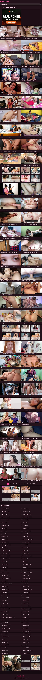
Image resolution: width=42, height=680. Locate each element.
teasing (26, 600)
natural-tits (27, 531)
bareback (5, 525)
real (25, 567)
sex (25, 581)
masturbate (27, 514)
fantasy (5, 589)
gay (4, 600)
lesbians (5, 653)
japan (5, 634)
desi (4, 562)
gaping (5, 598)
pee (25, 562)
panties (26, 553)
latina (5, 648)
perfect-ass (27, 564)
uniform (26, 612)
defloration (6, 556)
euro (4, 570)
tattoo (26, 598)
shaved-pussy (27, 589)
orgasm (26, 548)
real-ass (26, 570)
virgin (26, 620)
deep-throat (6, 550)
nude (25, 536)
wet (25, 628)
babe (4, 523)
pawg (25, 559)
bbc (4, 528)
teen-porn (27, 606)
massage (26, 511)
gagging (5, 592)
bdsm (5, 534)
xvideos (26, 642)
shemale (26, 592)
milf (25, 523)
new (25, 534)
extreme (5, 575)
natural (26, 528)
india (4, 620)
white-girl (27, 634)
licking (26, 509)
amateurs (6, 511)
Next (33, 483)
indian (5, 623)
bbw (4, 531)
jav (4, 639)
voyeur (26, 623)
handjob (5, 612)
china (5, 548)
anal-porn (6, 517)
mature (26, 520)
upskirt (26, 614)
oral (25, 545)
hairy (5, 606)
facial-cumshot (7, 584)
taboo (26, 595)
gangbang (6, 595)
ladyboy (5, 645)
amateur (6, 509)
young (26, 648)
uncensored (27, 609)
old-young (27, 542)
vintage (26, 617)
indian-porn (6, 626)
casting (5, 539)
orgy (25, 550)
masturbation (27, 517)
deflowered (6, 559)
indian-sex (6, 628)
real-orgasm (27, 573)
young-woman (28, 651)
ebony (5, 564)
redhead (26, 578)
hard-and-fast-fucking (8, 617)
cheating (5, 542)
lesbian (5, 651)
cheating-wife (6, 545)
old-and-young (28, 539)
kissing (5, 642)
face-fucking (6, 578)
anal (5, 514)
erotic (5, 567)
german (5, 603)
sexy (25, 584)
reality (26, 575)
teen (26, 603)
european (5, 573)
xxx (25, 645)
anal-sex (5, 520)
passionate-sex (27, 556)
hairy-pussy (6, 609)
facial (5, 581)
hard (5, 614)
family (5, 587)
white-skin (27, 637)
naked (26, 525)
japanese (5, 637)
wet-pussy (27, 631)
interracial (6, 631)
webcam (26, 626)
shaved (26, 587)
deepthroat (6, 553)
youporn (26, 653)
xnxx (25, 639)
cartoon (5, 536)
